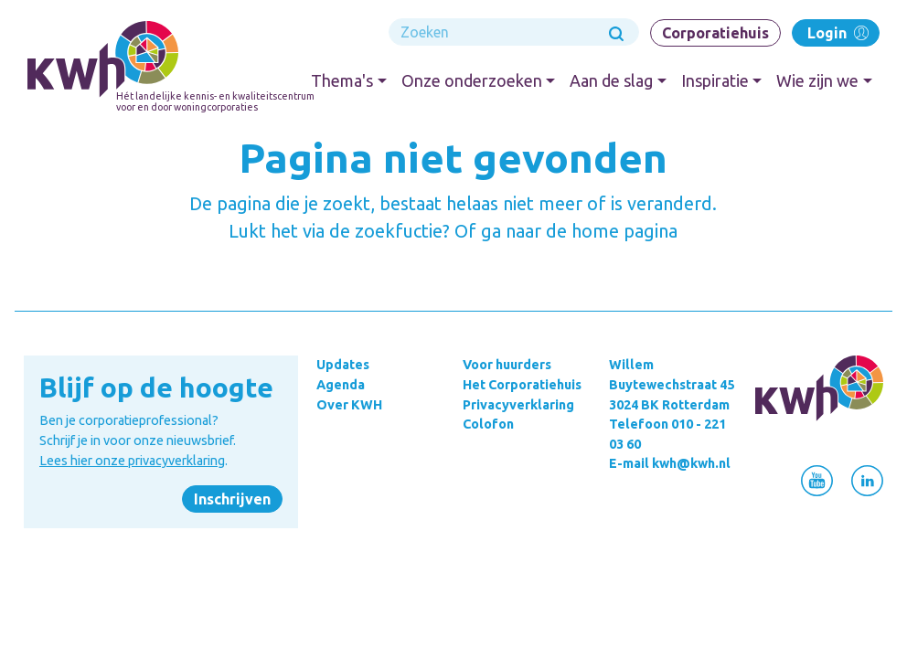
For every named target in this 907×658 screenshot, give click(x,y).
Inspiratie (715, 80)
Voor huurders (507, 364)
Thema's (342, 80)
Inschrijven (232, 499)
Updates (342, 364)
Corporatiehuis (715, 33)
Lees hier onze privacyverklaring (132, 460)
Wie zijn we (817, 80)
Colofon (488, 424)
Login (836, 32)
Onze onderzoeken (471, 80)
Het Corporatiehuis (522, 384)
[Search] (514, 32)
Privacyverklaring (518, 405)
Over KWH (349, 405)
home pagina (624, 230)
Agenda (340, 384)
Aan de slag (611, 80)
